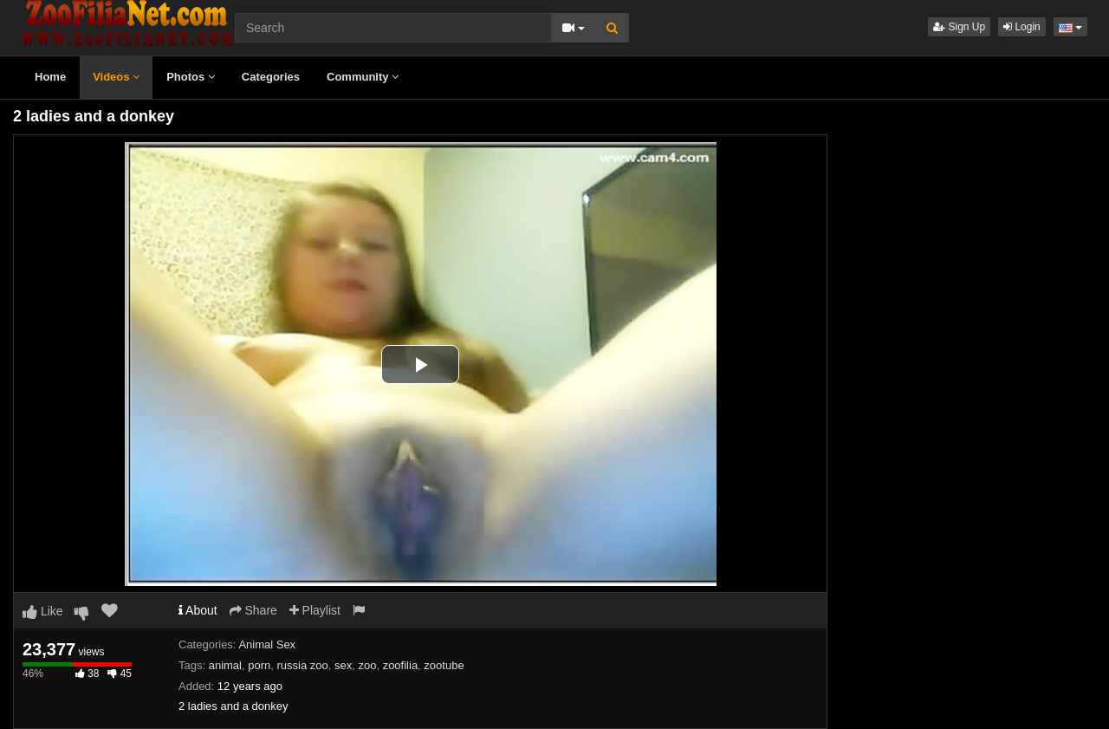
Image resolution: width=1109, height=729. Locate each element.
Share (253, 610)
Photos (190, 76)
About (197, 610)
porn (259, 665)
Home (50, 76)
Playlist (314, 610)
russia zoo (302, 665)
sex (343, 665)
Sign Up (959, 27)
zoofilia (400, 665)
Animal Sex (266, 644)
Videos (116, 76)
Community (363, 76)
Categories (271, 76)
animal (225, 665)
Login (1022, 27)
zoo (367, 665)
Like (43, 611)
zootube (444, 665)
